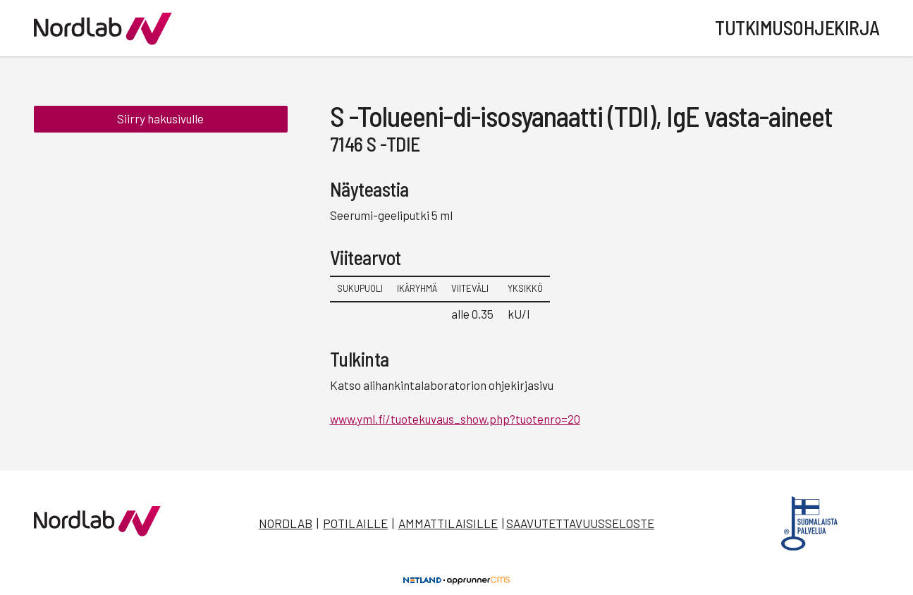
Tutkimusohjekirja (797, 27)
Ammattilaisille (448, 523)
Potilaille (355, 523)
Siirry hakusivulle (160, 118)
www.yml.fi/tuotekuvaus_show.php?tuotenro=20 (455, 419)
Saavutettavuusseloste (580, 523)
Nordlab (285, 523)
